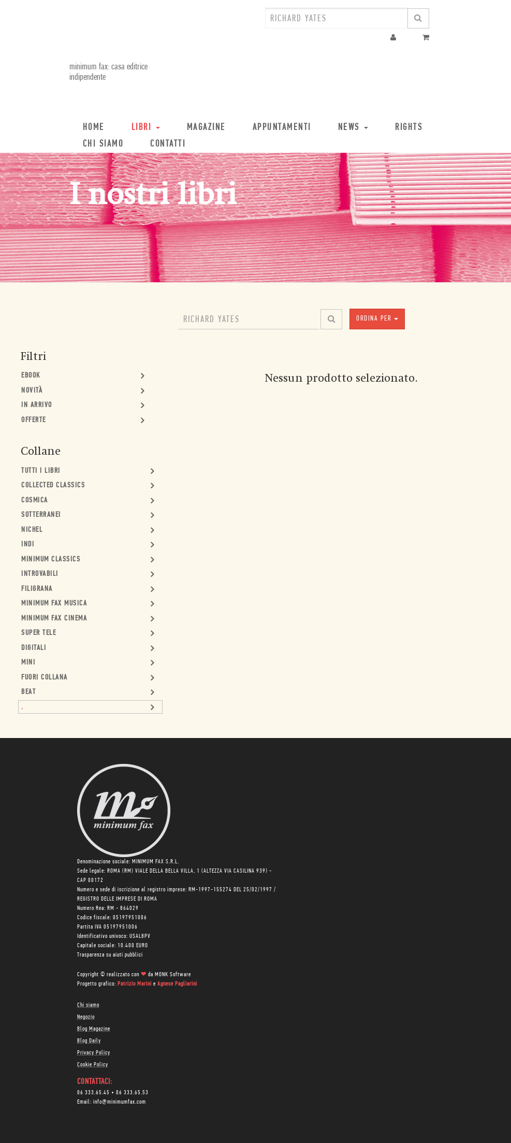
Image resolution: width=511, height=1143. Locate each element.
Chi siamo (88, 1005)
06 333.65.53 (132, 1093)
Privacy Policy (93, 1053)
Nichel (31, 530)
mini (28, 663)
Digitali (33, 648)
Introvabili (40, 574)
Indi (27, 544)
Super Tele (38, 633)
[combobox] (336, 18)
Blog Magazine (93, 1029)
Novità (31, 391)
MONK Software (173, 975)
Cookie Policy (92, 1065)
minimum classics (50, 559)
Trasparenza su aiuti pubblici (110, 955)
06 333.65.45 (93, 1093)
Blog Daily (89, 1041)
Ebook (30, 376)
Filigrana (37, 589)
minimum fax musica (54, 603)
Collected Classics (53, 485)
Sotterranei (41, 515)
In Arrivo (36, 405)
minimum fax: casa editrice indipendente (108, 72)
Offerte (33, 420)
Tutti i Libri (41, 471)
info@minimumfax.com (119, 1102)
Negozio (86, 1017)
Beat (28, 692)
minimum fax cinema (54, 619)
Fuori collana (44, 678)
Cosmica (34, 500)
